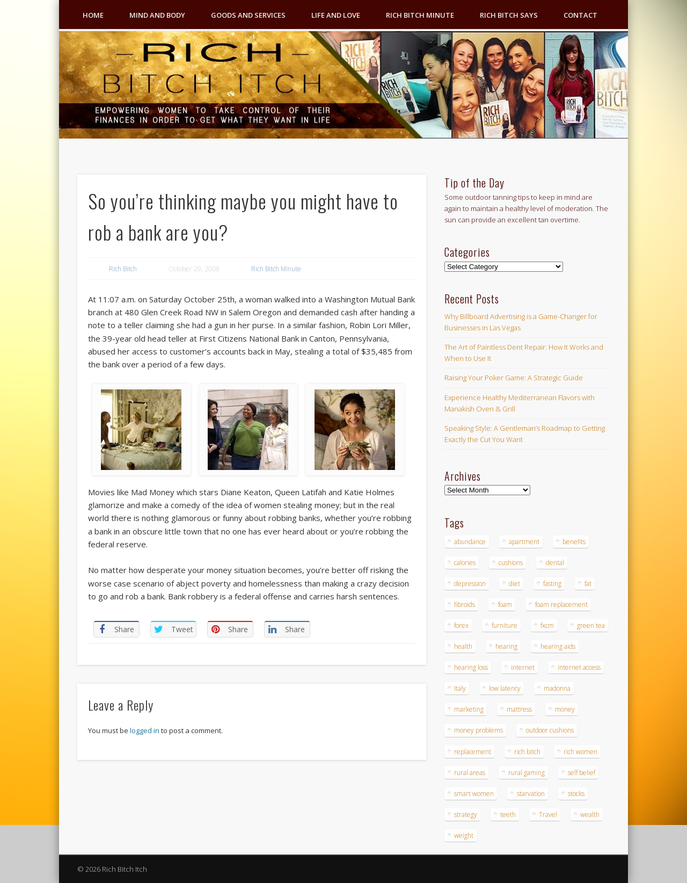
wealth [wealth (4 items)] (590, 814)
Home (93, 15)
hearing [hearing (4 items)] (506, 646)
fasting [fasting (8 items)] (552, 583)
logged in (144, 730)
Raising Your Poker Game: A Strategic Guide (513, 377)
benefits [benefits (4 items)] (574, 541)
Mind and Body (157, 15)
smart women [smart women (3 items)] (474, 793)
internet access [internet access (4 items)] (579, 667)
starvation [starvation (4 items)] (531, 793)
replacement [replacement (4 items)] (472, 751)
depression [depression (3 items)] (470, 583)
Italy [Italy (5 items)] (460, 688)
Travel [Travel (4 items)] (548, 814)
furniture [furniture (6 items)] (504, 625)
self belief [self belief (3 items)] (581, 772)
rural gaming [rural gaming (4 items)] (526, 772)
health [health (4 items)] (463, 646)
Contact (580, 15)
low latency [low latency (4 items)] (505, 688)
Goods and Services (248, 15)
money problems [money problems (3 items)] (478, 730)
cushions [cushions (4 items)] (511, 562)
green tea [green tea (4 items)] (591, 625)
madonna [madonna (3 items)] (557, 688)
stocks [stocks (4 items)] (576, 793)
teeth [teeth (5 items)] (508, 814)
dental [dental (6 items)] (555, 562)
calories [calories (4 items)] (465, 562)
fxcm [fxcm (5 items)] (547, 625)
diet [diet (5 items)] (514, 583)
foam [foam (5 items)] (505, 604)
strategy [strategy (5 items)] (465, 814)
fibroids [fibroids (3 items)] (464, 604)
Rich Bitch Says (509, 15)
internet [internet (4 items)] (523, 667)
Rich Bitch (123, 268)
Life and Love (335, 15)
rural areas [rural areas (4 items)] (469, 772)
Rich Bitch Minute (420, 15)
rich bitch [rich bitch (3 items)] (527, 751)
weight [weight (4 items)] (463, 835)
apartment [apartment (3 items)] (524, 541)
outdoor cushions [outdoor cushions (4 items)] (550, 730)
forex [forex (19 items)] (461, 625)
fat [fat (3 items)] (587, 583)
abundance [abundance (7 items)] (470, 541)
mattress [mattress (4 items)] (519, 709)
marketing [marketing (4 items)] (469, 709)
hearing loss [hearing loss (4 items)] (471, 667)
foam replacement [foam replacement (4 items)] (561, 604)
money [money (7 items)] (565, 709)
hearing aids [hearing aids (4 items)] (557, 646)
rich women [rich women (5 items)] (580, 751)
